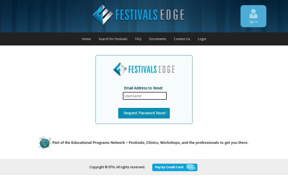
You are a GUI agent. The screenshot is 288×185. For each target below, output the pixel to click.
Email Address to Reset (143, 88)
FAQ (138, 39)
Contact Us (182, 39)
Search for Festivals (113, 39)
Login (202, 39)
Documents (157, 39)
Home (86, 39)
